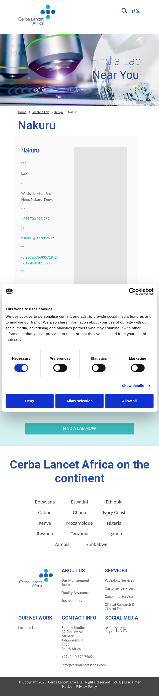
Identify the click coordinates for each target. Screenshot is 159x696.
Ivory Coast (114, 512)
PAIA (117, 682)
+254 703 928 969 (35, 218)
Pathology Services (119, 580)
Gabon (45, 512)
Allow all (129, 401)
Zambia (62, 544)
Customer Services (119, 588)
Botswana (45, 502)
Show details (133, 386)
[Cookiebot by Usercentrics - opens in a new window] (132, 291)
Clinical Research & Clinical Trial (120, 606)
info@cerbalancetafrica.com (84, 665)
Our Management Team (75, 582)
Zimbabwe (96, 544)
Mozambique (79, 523)
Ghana (79, 512)
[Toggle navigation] (135, 10)
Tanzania (79, 534)
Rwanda (45, 534)
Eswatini (79, 502)
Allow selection (79, 401)
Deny (29, 401)
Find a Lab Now (79, 428)
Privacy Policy (86, 686)
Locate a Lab (40, 112)
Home (22, 112)
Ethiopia (114, 502)
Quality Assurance (76, 592)
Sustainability (72, 600)
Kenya (58, 112)
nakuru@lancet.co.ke (37, 238)
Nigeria (114, 523)
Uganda (114, 534)
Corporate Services (119, 596)
